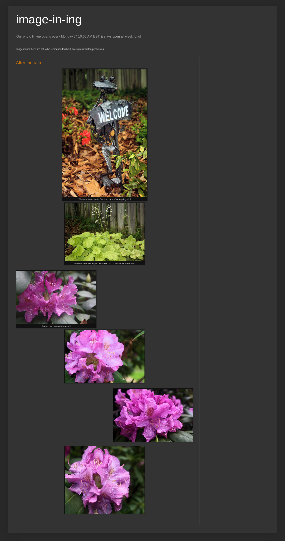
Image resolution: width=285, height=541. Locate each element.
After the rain (28, 62)
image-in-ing (49, 19)
